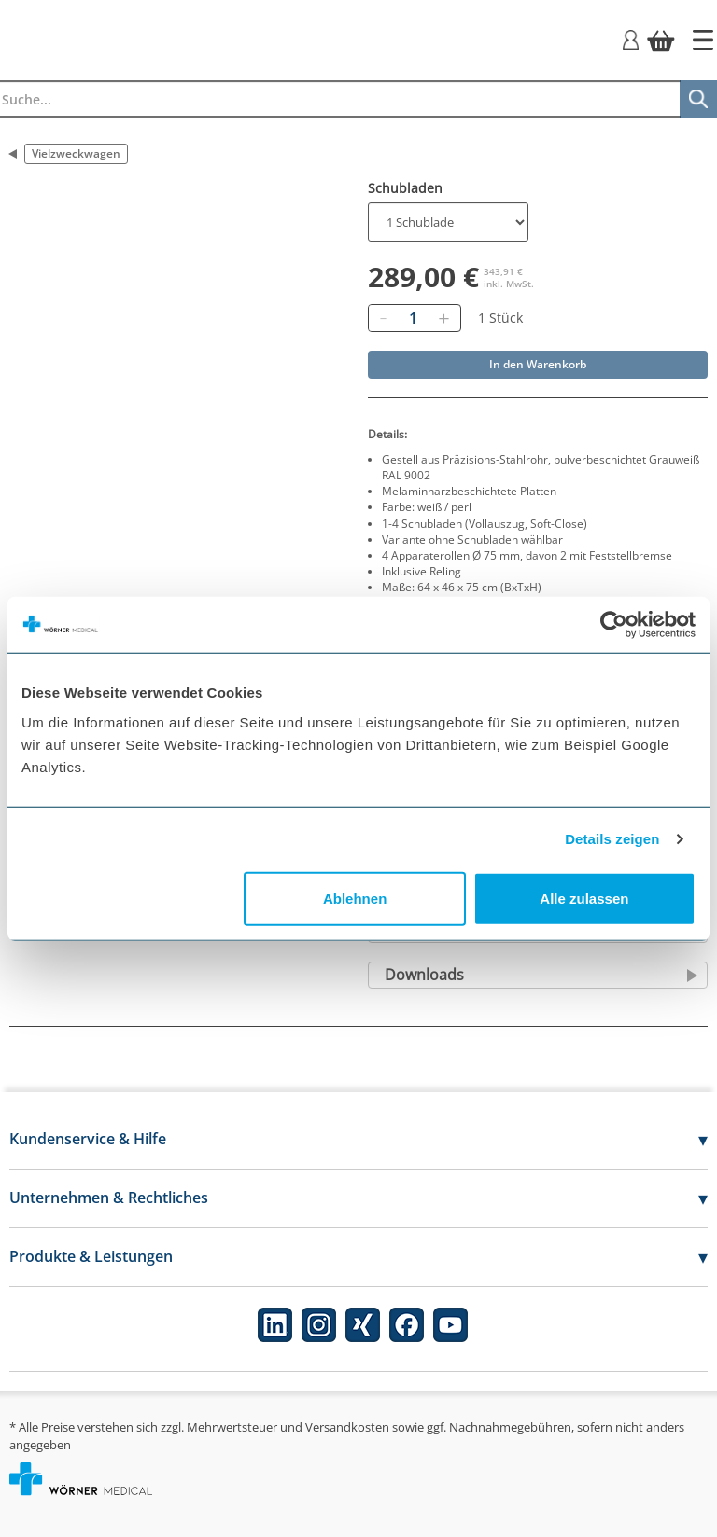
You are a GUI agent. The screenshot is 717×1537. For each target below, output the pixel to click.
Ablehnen (355, 898)
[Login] (631, 39)
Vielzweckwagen (76, 153)
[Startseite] (703, 40)
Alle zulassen (584, 898)
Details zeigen (612, 839)
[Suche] (698, 99)
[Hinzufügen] (443, 318)
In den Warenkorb (537, 364)
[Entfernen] (383, 318)
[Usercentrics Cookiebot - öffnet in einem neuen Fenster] (614, 625)
